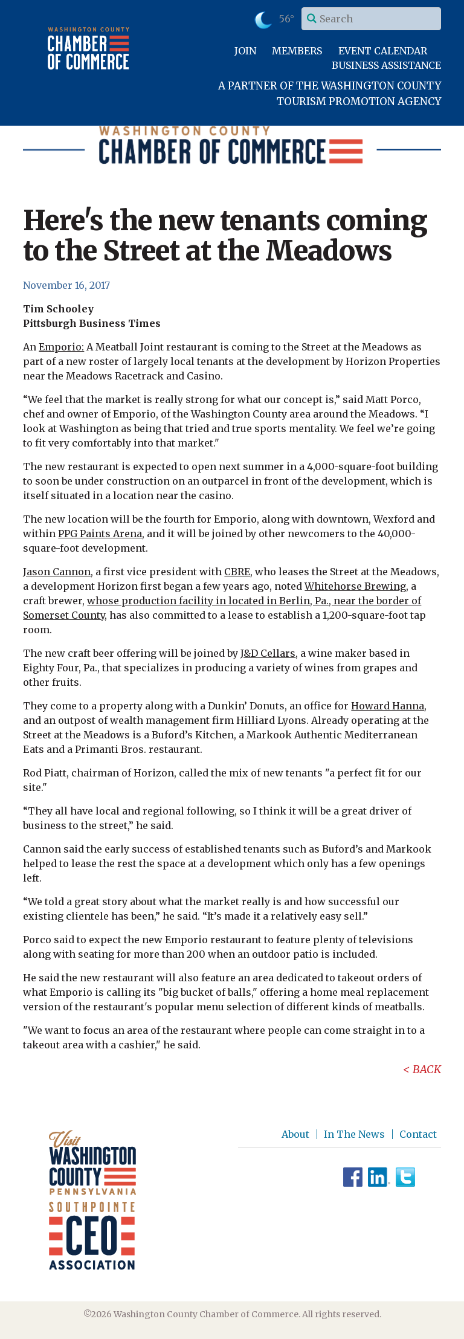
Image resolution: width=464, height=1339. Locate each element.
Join (245, 51)
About (295, 1134)
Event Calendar (382, 51)
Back (427, 1069)
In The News (354, 1134)
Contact (418, 1134)
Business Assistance (386, 65)
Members (297, 51)
